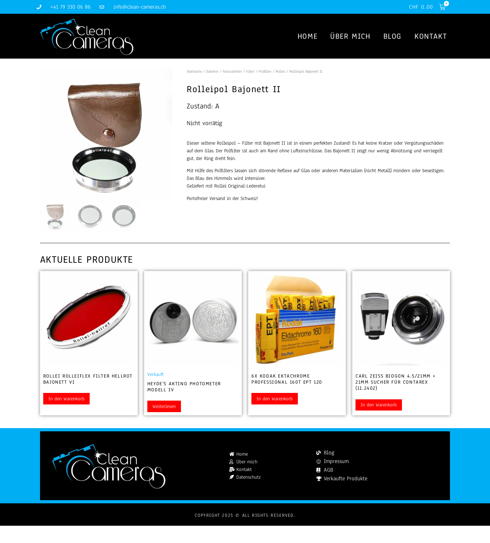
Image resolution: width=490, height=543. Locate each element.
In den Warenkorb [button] (66, 399)
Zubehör (212, 71)
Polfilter (265, 71)
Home (307, 36)
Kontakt (430, 36)
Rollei (280, 71)
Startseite (194, 71)
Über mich (350, 36)
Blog (392, 36)
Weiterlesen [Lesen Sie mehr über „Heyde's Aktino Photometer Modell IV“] (164, 406)
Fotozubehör (232, 71)
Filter (250, 71)
